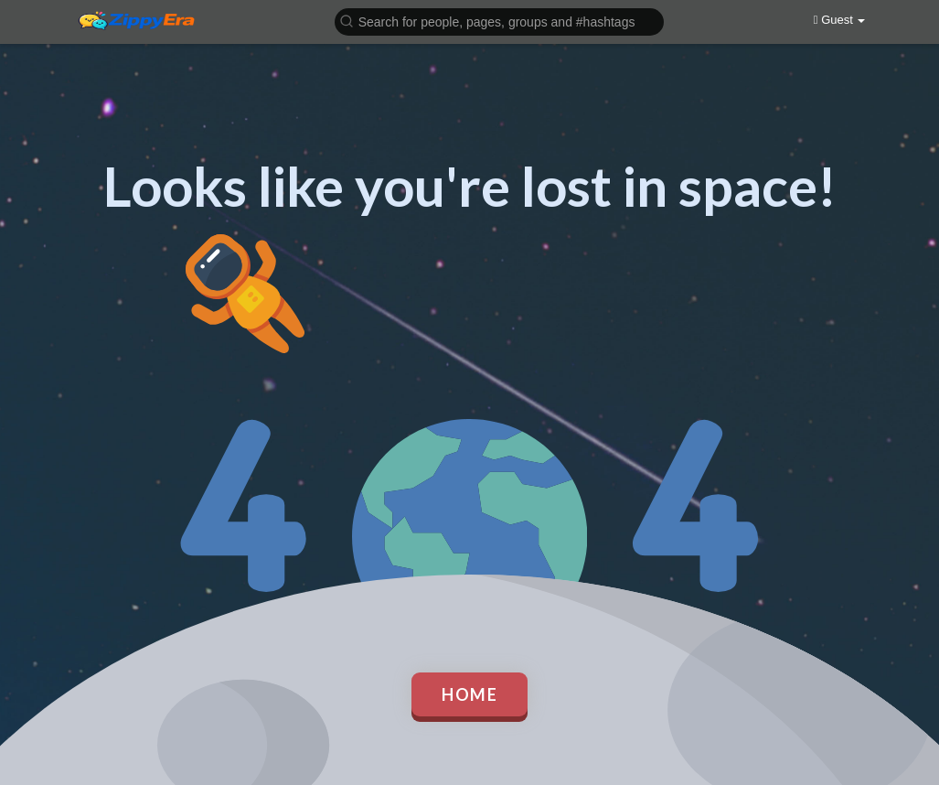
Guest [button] (840, 20)
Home (469, 694)
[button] (499, 20)
